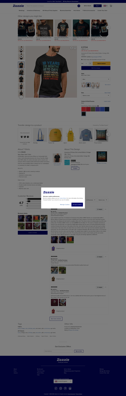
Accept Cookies (77, 204)
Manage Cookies (65, 204)
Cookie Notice (62, 198)
